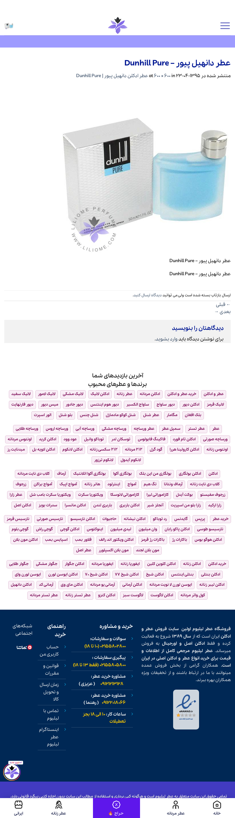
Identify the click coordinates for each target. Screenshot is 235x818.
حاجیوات (109, 519)
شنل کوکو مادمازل (121, 415)
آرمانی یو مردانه (102, 584)
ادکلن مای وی (72, 584)
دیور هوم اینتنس (104, 404)
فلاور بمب (83, 539)
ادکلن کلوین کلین (161, 564)
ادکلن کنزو (106, 595)
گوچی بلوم (20, 529)
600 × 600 (162, 76)
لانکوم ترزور (103, 460)
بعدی (222, 312)
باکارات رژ (179, 539)
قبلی (223, 304)
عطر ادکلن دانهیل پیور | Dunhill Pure (112, 76)
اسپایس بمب (56, 539)
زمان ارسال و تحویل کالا (49, 692)
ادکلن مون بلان (25, 539)
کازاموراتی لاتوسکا (124, 495)
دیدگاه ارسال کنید (147, 295)
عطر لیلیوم (203, 629)
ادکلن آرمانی (132, 584)
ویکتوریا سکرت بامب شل (50, 495)
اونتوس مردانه (20, 439)
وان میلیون (148, 529)
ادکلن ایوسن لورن (63, 574)
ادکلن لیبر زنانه (211, 584)
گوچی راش (44, 529)
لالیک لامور (46, 394)
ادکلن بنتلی (210, 574)
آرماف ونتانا (173, 484)
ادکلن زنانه (192, 564)
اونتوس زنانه (217, 449)
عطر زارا (16, 495)
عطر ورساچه (144, 428)
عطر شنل (151, 415)
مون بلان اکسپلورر (114, 550)
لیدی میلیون (120, 529)
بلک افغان (193, 415)
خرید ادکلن (217, 564)
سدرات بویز (48, 505)
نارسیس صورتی (50, 519)
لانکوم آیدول (131, 460)
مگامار (172, 415)
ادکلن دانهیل (21, 584)
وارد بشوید (167, 339)
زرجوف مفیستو (212, 495)
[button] (225, 25)
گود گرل (156, 449)
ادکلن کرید (47, 439)
